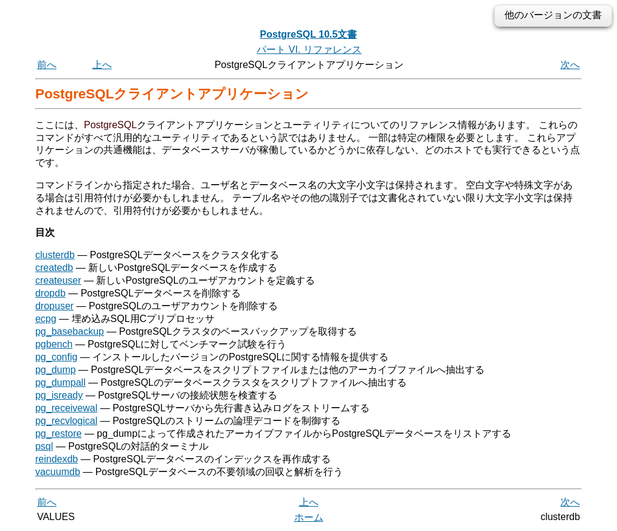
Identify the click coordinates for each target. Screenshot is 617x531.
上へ (102, 65)
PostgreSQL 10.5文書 (308, 34)
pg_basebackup (69, 331)
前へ (47, 65)
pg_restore (58, 433)
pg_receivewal (66, 408)
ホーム (308, 517)
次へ (570, 65)
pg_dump (55, 370)
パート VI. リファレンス (309, 49)
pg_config (56, 357)
